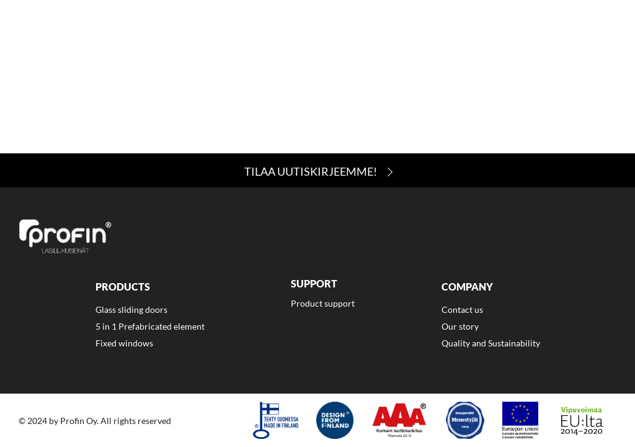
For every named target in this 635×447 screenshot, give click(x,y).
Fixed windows (124, 343)
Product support (323, 303)
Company (440, 42)
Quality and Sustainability (491, 343)
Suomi (589, 42)
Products (301, 42)
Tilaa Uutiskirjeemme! (310, 171)
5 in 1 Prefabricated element (150, 326)
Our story (460, 326)
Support (372, 42)
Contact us (462, 309)
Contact (510, 42)
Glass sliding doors (131, 309)
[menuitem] (301, 43)
